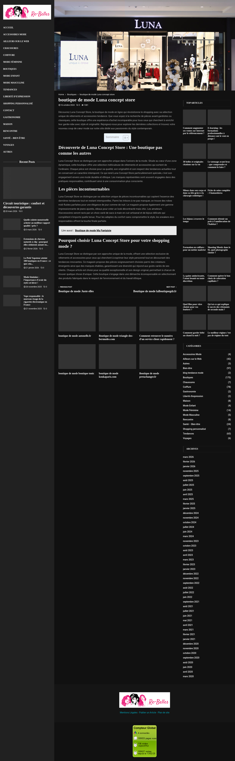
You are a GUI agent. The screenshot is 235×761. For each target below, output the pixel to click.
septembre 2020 (191, 657)
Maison (7, 124)
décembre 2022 (191, 573)
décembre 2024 (191, 513)
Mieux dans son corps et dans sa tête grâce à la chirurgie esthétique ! (194, 193)
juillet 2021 (188, 611)
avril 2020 (188, 671)
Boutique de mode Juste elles (76, 291)
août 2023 (188, 550)
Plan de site (163, 712)
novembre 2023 (191, 541)
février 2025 (189, 503)
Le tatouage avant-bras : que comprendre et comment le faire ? (219, 164)
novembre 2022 (191, 578)
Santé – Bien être (14, 138)
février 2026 (189, 461)
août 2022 (188, 588)
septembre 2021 (191, 601)
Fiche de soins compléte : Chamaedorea (219, 191)
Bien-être (187, 368)
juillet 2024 (188, 527)
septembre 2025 (191, 475)
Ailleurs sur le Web (16, 41)
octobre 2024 (189, 522)
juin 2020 (187, 667)
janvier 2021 (189, 639)
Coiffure (9, 55)
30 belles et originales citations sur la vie (193, 163)
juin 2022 (187, 597)
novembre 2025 (191, 471)
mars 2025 (188, 499)
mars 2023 (188, 559)
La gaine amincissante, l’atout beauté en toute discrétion (194, 278)
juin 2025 (187, 489)
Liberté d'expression (193, 396)
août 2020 (188, 662)
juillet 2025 (188, 485)
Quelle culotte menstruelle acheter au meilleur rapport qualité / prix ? (37, 223)
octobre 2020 (189, 653)
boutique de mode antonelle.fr (74, 335)
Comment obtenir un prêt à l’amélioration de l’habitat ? (219, 222)
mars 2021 (188, 629)
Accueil (8, 27)
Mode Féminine (12, 62)
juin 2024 (187, 531)
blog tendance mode (193, 373)
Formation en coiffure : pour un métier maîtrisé (194, 248)
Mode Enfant (11, 76)
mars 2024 (188, 536)
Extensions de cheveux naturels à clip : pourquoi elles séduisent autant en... (36, 242)
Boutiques (9, 69)
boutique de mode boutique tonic (76, 373)
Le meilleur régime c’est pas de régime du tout (219, 334)
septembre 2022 (191, 583)
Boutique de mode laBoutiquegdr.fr (155, 291)
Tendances (10, 89)
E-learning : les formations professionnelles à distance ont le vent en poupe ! (218, 133)
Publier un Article (147, 712)
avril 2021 (188, 625)
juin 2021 (187, 615)
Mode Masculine (13, 83)
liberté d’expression (16, 96)
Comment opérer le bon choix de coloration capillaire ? (219, 278)
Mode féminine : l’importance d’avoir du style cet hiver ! (35, 280)
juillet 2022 (188, 592)
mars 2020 (188, 676)
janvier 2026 (189, 466)
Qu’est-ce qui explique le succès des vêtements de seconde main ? (219, 307)
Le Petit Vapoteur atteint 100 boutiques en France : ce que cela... (37, 261)
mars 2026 (188, 457)
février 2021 (189, 634)
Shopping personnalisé (18, 103)
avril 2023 (188, 555)
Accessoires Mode (15, 34)
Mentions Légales (128, 712)
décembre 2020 (191, 643)
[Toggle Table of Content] (124, 137)
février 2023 (189, 564)
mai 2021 (187, 620)
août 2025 (188, 480)
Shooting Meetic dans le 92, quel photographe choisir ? (219, 250)
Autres (7, 152)
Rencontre (10, 131)
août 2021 (188, 606)
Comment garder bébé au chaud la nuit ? (193, 334)
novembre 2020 (191, 648)
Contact (8, 110)
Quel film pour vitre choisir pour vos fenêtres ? (192, 307)
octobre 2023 (189, 545)
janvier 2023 (189, 569)
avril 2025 (188, 494)
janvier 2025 (189, 508)
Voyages (8, 145)
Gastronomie (11, 117)
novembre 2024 (191, 517)
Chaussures (10, 48)
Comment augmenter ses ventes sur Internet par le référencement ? (193, 131)
